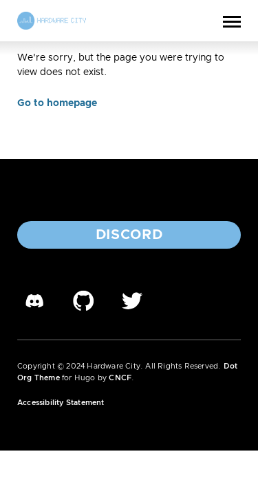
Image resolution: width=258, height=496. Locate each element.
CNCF (120, 378)
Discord (129, 235)
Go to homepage (57, 103)
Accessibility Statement (61, 402)
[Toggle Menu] (232, 21)
